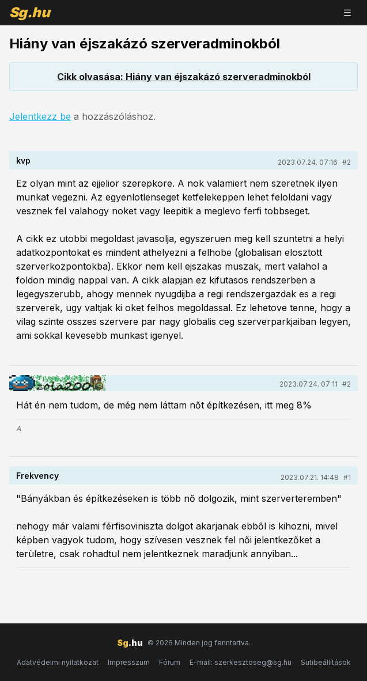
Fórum (169, 662)
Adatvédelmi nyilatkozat (58, 662)
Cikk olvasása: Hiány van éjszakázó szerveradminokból (184, 76)
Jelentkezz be (40, 116)
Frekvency (37, 476)
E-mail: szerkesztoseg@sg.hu (241, 662)
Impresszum (129, 662)
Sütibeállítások (326, 662)
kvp (23, 160)
